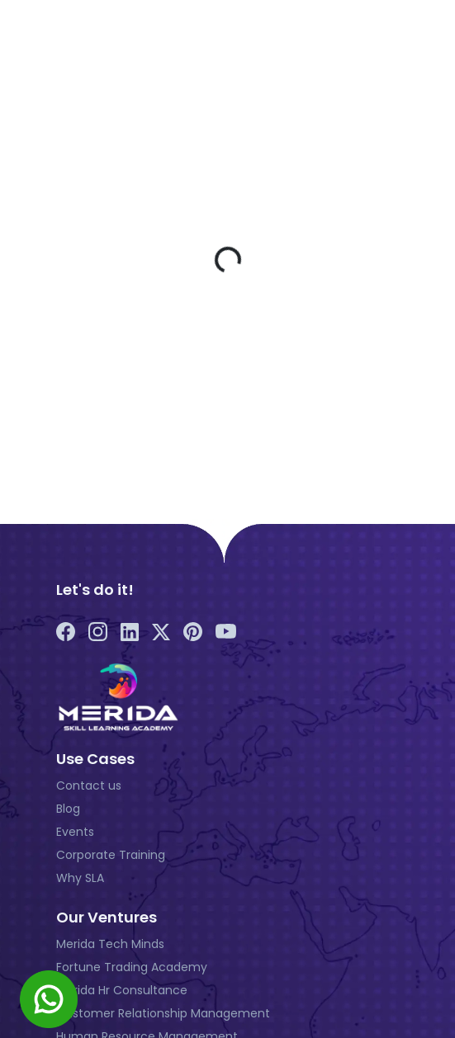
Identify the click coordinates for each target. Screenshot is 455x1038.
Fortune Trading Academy (131, 967)
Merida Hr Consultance (121, 990)
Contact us (88, 785)
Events (75, 831)
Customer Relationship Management (163, 1013)
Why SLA (80, 878)
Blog (68, 808)
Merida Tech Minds (110, 944)
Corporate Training (110, 855)
